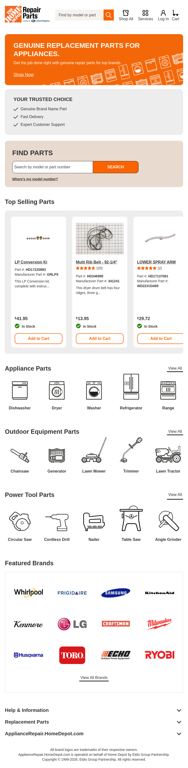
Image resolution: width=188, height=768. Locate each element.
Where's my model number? (35, 179)
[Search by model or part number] (52, 167)
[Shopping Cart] (177, 15)
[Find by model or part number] (78, 15)
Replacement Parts (27, 722)
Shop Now (23, 74)
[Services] (143, 15)
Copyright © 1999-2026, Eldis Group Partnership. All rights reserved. (94, 759)
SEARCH (115, 167)
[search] (107, 15)
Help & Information (27, 710)
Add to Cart (38, 338)
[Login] (161, 15)
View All (175, 368)
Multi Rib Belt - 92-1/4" (96, 262)
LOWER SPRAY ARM (156, 262)
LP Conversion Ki (31, 262)
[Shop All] (124, 15)
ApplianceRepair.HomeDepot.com (44, 733)
